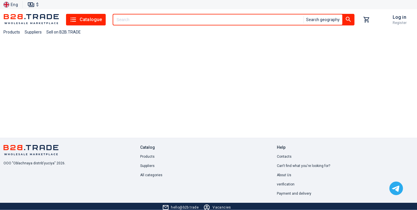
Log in (399, 17)
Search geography (323, 19)
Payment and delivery (294, 194)
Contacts (284, 157)
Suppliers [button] (33, 32)
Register (400, 23)
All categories (151, 175)
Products (147, 157)
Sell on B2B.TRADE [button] (63, 32)
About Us (284, 175)
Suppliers (147, 166)
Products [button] (11, 32)
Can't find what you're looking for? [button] (303, 166)
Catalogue (86, 19)
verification (286, 184)
